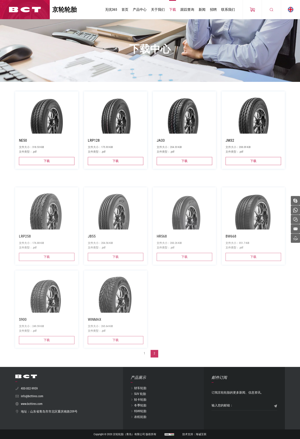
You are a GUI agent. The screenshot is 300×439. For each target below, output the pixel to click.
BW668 (231, 264)
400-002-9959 (29, 388)
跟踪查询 (187, 9)
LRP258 (25, 264)
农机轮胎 (140, 417)
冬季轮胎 (140, 405)
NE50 (23, 143)
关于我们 (158, 9)
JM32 (230, 143)
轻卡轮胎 (140, 399)
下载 (172, 9)
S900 (23, 347)
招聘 (213, 9)
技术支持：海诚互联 (194, 434)
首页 (124, 9)
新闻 (202, 9)
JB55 (92, 264)
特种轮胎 (140, 411)
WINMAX (94, 347)
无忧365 (111, 9)
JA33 (161, 143)
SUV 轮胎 (140, 394)
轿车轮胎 (140, 388)
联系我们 (228, 9)
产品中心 (140, 9)
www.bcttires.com (31, 404)
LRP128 (94, 143)
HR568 (162, 264)
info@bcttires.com (32, 396)
